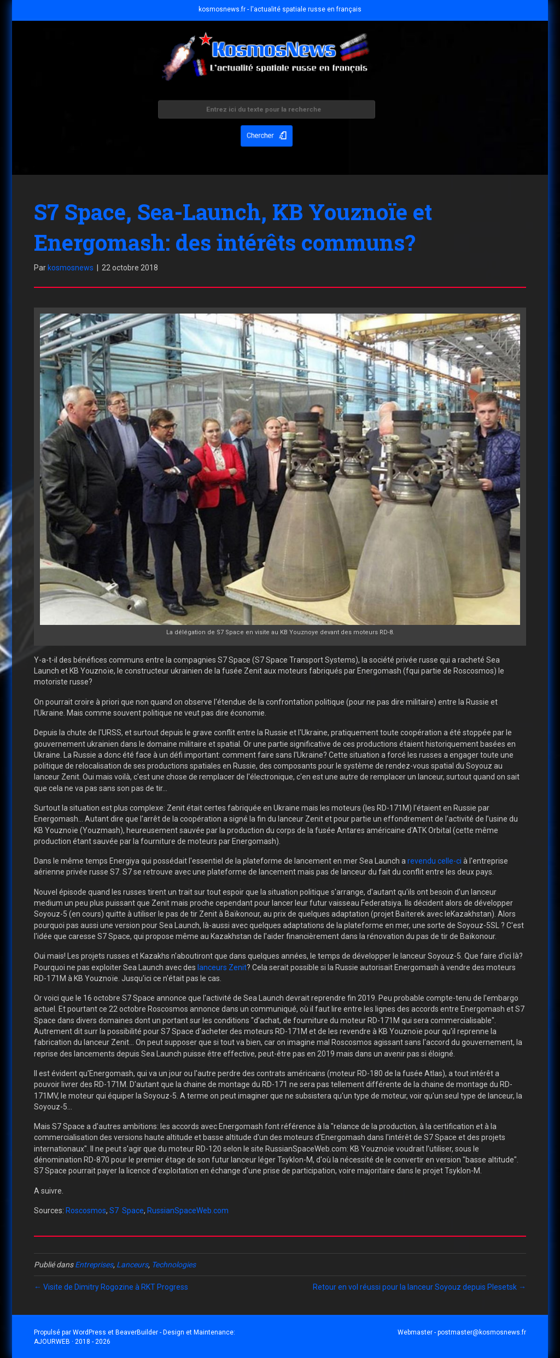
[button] (266, 134)
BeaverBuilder (136, 1332)
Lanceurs (132, 1264)
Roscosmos (86, 1210)
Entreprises (94, 1264)
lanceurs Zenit (222, 967)
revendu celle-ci (434, 861)
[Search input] (266, 111)
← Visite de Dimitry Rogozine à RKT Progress (111, 1287)
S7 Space (126, 1210)
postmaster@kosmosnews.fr (482, 1332)
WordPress (89, 1332)
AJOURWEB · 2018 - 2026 (72, 1341)
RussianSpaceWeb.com (188, 1210)
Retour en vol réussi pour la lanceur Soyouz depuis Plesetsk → (419, 1287)
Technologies (173, 1264)
